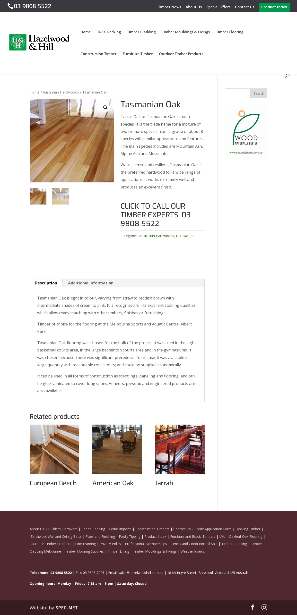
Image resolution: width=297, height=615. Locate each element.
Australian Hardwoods (61, 92)
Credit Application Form (213, 529)
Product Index (274, 6)
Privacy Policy (110, 543)
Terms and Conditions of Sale (194, 543)
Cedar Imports (120, 529)
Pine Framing (85, 543)
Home (85, 32)
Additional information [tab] (91, 283)
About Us (194, 7)
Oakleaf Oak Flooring (245, 536)
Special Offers (218, 7)
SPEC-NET (66, 608)
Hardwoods (185, 235)
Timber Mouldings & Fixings (186, 32)
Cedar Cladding (93, 529)
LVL (222, 536)
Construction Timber (98, 54)
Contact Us (244, 7)
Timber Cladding (141, 32)
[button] (105, 107)
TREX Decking (109, 32)
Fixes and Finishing (100, 536)
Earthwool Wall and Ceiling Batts (56, 536)
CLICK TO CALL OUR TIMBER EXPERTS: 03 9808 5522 (156, 215)
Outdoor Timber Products (181, 54)
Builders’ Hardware (63, 529)
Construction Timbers (152, 529)
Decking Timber (248, 529)
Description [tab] (46, 283)
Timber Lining (118, 551)
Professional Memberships (146, 543)
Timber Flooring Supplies (84, 551)
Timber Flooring (229, 32)
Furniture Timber (138, 54)
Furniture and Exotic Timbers (192, 536)
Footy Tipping (129, 536)
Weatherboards (193, 551)
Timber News (169, 7)
